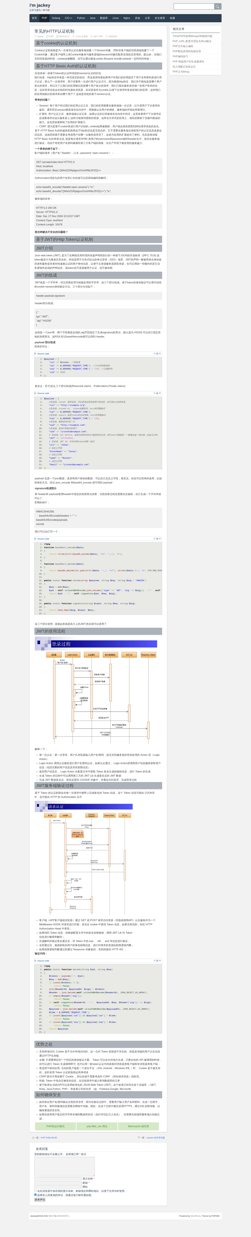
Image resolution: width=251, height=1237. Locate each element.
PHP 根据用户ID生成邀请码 (188, 61)
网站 (85, 1202)
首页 (34, 18)
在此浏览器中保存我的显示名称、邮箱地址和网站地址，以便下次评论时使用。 (82, 1206)
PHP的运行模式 (55, 1137)
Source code (43, 354)
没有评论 (113, 36)
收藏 (172, 18)
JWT (95, 36)
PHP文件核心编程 (183, 46)
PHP (44, 18)
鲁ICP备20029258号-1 (59, 1231)
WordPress (196, 1231)
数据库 (104, 18)
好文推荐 (160, 18)
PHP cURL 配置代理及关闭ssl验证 (192, 41)
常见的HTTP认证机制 (54, 31)
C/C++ (68, 18)
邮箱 (86, 1198)
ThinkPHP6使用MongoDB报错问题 (192, 36)
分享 (147, 18)
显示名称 (89, 1193)
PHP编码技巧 (180, 56)
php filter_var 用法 (97, 1137)
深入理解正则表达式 (184, 66)
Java (92, 18)
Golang (56, 18)
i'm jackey (39, 5)
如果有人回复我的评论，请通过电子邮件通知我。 (65, 1210)
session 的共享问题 (156, 1149)
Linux (116, 18)
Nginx (127, 18)
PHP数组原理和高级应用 (187, 51)
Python (81, 18)
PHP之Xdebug (181, 71)
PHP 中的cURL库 (49, 1149)
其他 (137, 18)
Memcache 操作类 (138, 1137)
